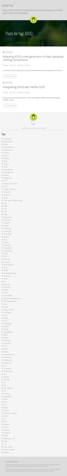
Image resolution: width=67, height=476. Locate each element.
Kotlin (4, 290)
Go (3, 405)
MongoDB (6, 248)
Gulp (4, 167)
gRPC (4, 335)
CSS (4, 211)
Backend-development (10, 298)
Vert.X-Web (6, 295)
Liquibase (6, 312)
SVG (4, 256)
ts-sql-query (7, 371)
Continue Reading (10, 76)
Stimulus (5, 287)
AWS (4, 399)
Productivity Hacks (9, 183)
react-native (6, 447)
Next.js (5, 237)
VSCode (5, 259)
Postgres (5, 433)
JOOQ (4, 307)
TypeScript (6, 323)
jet (3, 382)
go (3, 374)
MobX (4, 270)
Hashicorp (6, 228)
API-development (8, 301)
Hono (4, 441)
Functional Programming (11, 200)
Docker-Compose (9, 413)
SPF (4, 209)
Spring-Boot (7, 332)
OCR (4, 186)
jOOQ (4, 318)
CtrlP (4, 427)
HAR (4, 279)
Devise (5, 175)
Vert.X (4, 293)
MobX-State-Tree (8, 273)
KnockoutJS (6, 141)
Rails (4, 161)
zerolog (5, 379)
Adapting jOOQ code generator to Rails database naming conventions (33, 58)
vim (4, 346)
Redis (4, 337)
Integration (6, 178)
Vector (5, 416)
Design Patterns (8, 189)
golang (5, 377)
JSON (4, 435)
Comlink (5, 262)
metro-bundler (8, 449)
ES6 (4, 203)
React (4, 197)
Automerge (6, 251)
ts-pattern (6, 368)
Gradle (5, 326)
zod (4, 365)
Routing (5, 276)
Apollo (4, 242)
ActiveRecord (7, 172)
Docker (5, 410)
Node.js (5, 158)
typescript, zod (8, 438)
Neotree (5, 430)
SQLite (5, 153)
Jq (3, 281)
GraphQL (6, 245)
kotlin (4, 349)
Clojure (5, 225)
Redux (4, 214)
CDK (4, 402)
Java (4, 304)
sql (3, 385)
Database (6, 340)
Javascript (6, 139)
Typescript (6, 231)
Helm (4, 206)
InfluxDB (5, 192)
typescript (6, 363)
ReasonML (6, 234)
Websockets (7, 150)
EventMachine (7, 147)
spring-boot (6, 360)
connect (5, 393)
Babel (4, 407)
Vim (4, 421)
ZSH (4, 181)
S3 (3, 419)
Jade (4, 155)
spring (4, 351)
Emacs (5, 164)
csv (3, 444)
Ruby (4, 144)
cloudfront (6, 396)
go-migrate (6, 388)
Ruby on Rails (7, 309)
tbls (4, 315)
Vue (4, 321)
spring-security (8, 354)
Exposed (5, 343)
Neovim (5, 424)
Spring (5, 329)
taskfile (5, 452)
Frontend (6, 220)
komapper (6, 357)
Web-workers (7, 265)
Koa (4, 239)
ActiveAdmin (7, 169)
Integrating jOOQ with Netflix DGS (24, 87)
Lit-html (5, 284)
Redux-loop (6, 217)
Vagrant (5, 223)
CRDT (4, 253)
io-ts (4, 267)
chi (3, 391)
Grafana (5, 195)
